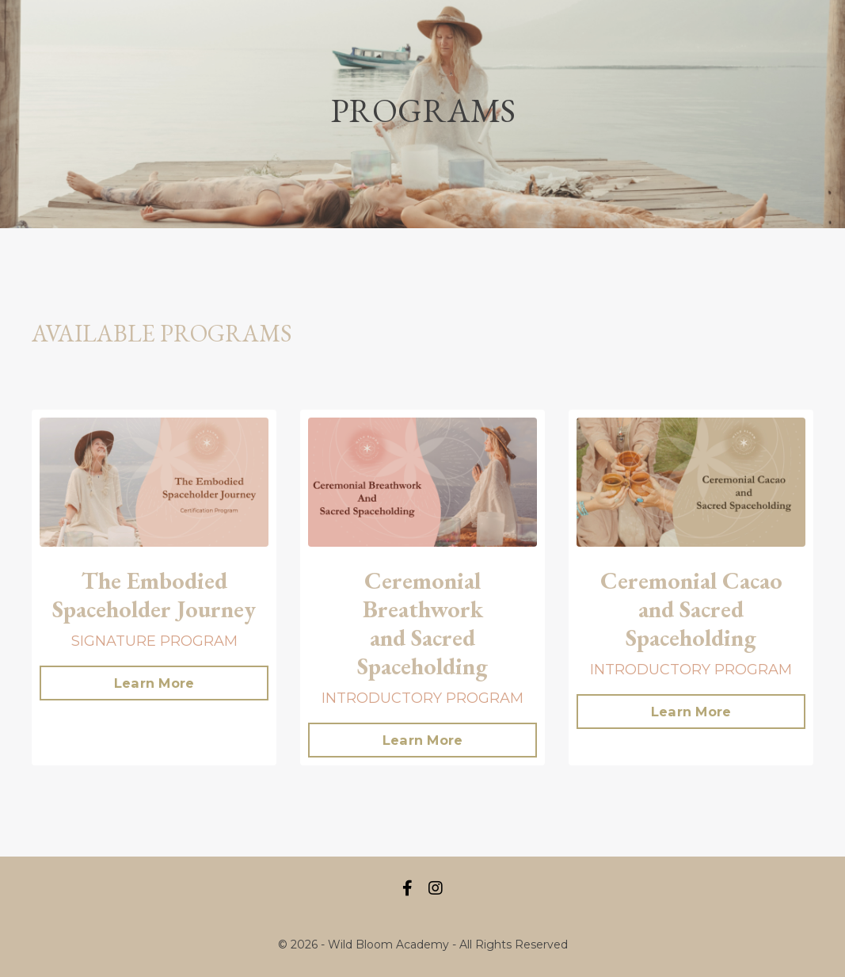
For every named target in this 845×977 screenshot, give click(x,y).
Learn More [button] (154, 683)
